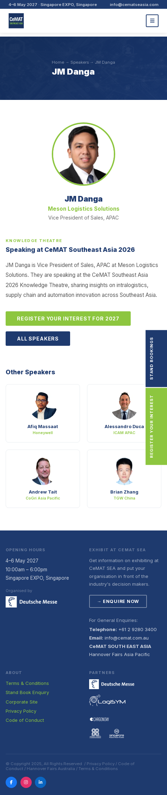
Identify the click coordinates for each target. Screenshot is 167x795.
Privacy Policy (21, 711)
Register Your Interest (161, 426)
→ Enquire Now (118, 601)
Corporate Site (22, 702)
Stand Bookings (161, 358)
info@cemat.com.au (127, 638)
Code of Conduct (25, 720)
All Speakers (38, 339)
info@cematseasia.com (134, 4)
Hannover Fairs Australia (51, 768)
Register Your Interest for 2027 (68, 319)
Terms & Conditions (27, 683)
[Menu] (152, 20)
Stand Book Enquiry (27, 692)
